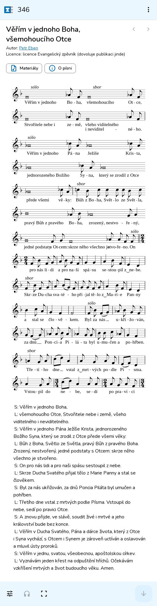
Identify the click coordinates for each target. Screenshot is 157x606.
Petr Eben (28, 48)
